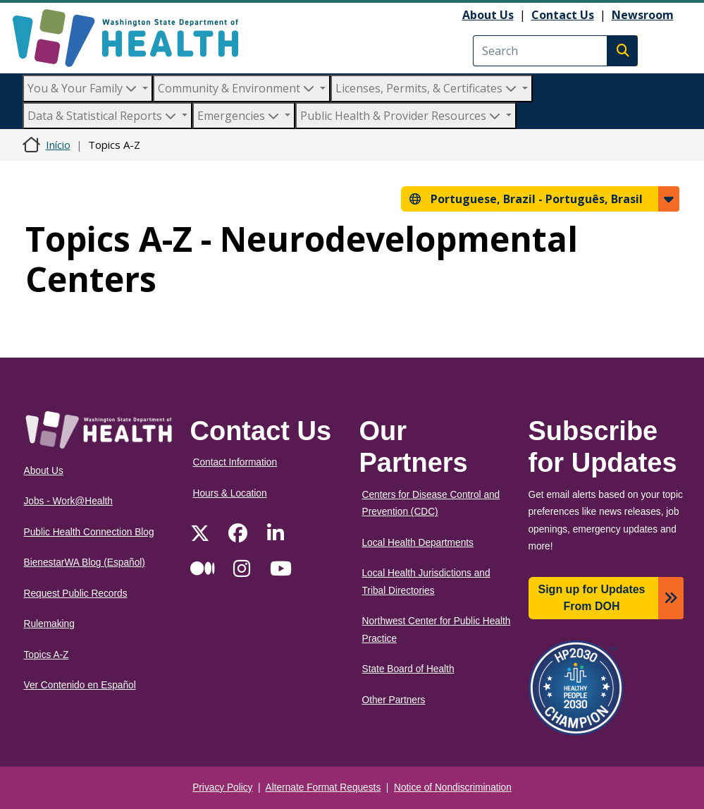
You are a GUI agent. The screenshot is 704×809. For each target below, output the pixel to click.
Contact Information (235, 462)
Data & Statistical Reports (103, 115)
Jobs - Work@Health (68, 501)
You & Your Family (83, 88)
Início (58, 145)
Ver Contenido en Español (80, 685)
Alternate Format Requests (323, 787)
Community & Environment (237, 88)
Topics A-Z (46, 655)
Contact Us (562, 15)
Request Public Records (76, 593)
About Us (488, 15)
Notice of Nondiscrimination (453, 787)
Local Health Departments (418, 542)
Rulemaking (49, 624)
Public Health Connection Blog (89, 532)
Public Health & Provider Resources (401, 115)
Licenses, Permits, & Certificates (427, 88)
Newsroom (643, 15)
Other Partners (394, 700)
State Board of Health (408, 669)
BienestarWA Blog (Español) (84, 562)
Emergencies (239, 115)
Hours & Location (230, 493)
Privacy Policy (222, 787)
